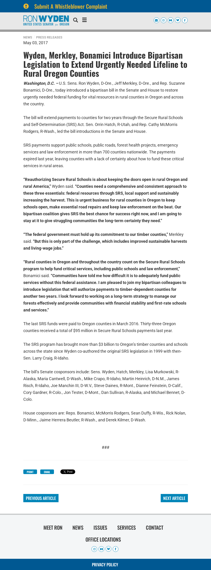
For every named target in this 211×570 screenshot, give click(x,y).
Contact (154, 527)
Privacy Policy (105, 564)
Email (47, 472)
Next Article (174, 498)
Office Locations (103, 539)
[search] (75, 20)
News (27, 37)
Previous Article (41, 498)
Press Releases (49, 37)
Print (30, 472)
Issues (100, 527)
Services (126, 527)
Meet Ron (52, 527)
